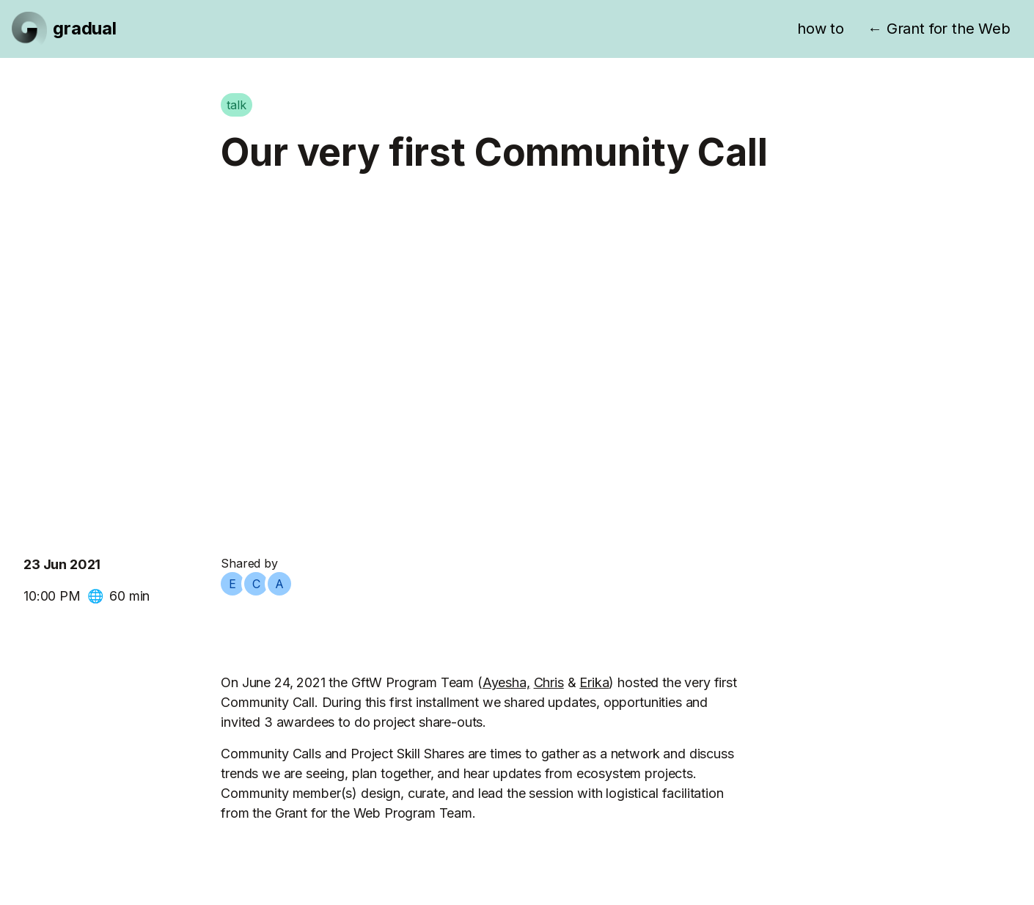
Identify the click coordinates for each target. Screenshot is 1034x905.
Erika (594, 682)
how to (820, 28)
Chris (549, 682)
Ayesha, (506, 682)
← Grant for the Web (939, 28)
